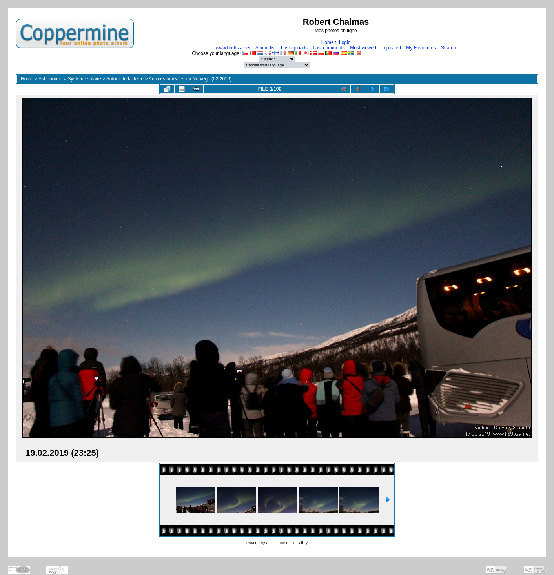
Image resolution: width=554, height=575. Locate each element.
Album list (265, 48)
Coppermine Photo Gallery (287, 543)
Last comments (328, 48)
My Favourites (421, 48)
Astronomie (50, 79)
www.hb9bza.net (233, 48)
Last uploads (294, 48)
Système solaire (84, 79)
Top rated (391, 48)
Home (327, 42)
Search (448, 48)
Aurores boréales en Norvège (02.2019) (190, 79)
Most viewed (363, 48)
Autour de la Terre (125, 79)
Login (344, 42)
